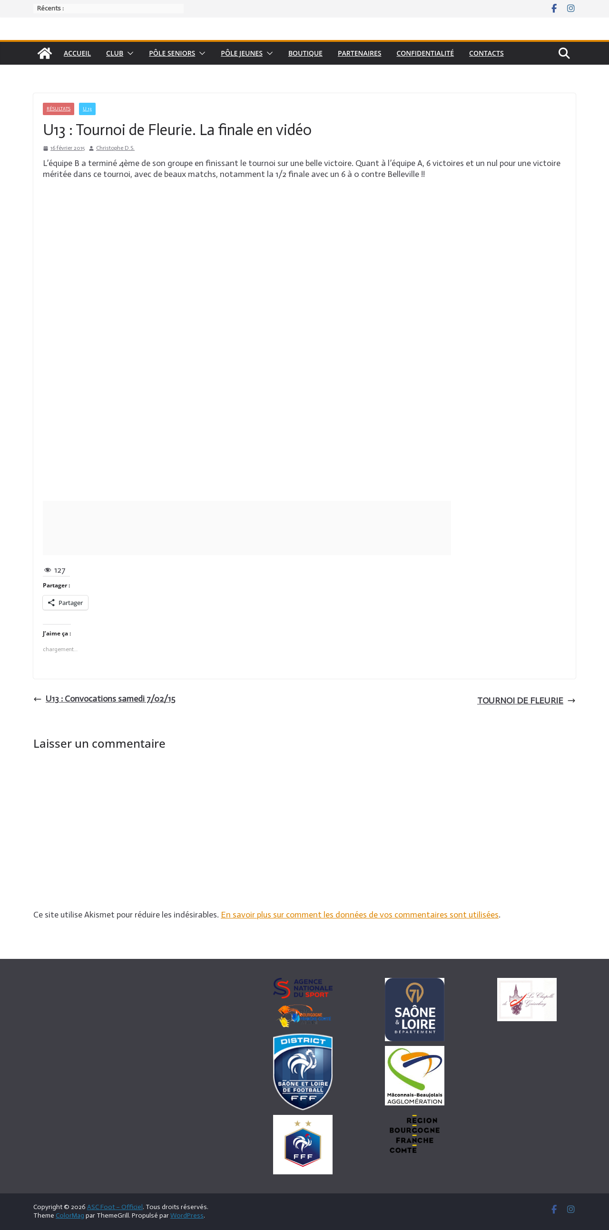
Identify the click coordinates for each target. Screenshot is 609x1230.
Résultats (58, 109)
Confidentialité (425, 53)
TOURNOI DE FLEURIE (526, 700)
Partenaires (359, 53)
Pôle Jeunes (242, 53)
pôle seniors (172, 53)
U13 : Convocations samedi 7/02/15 (104, 698)
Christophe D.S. (115, 148)
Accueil (77, 53)
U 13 (87, 109)
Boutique (305, 53)
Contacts (486, 53)
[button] (128, 53)
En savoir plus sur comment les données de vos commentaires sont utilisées (360, 914)
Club (114, 53)
